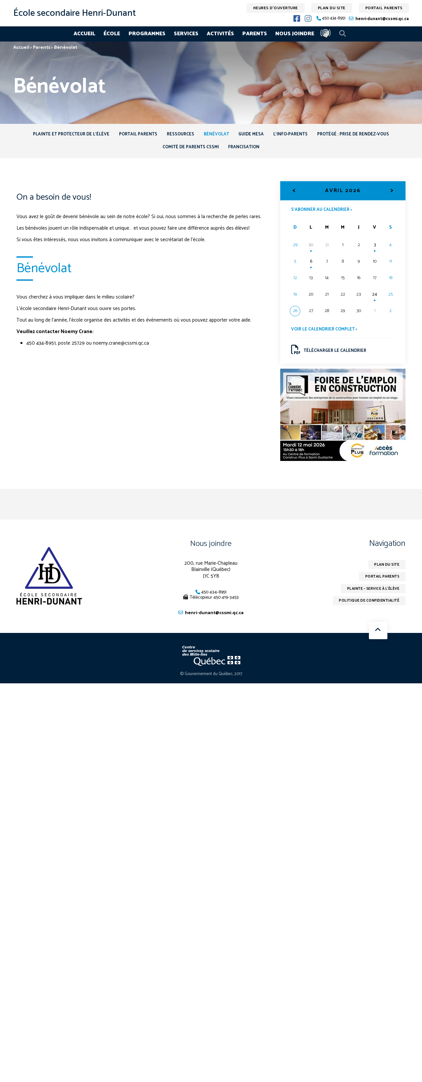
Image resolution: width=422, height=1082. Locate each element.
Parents (254, 33)
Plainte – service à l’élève (369, 597)
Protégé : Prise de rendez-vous (365, 135)
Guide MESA (255, 135)
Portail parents (384, 8)
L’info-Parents (298, 135)
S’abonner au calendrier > (323, 213)
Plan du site (332, 8)
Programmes (147, 33)
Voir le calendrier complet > (326, 333)
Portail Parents (130, 135)
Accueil (84, 33)
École (112, 33)
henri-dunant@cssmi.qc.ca (382, 18)
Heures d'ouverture (275, 8)
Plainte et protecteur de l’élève (58, 135)
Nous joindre (294, 33)
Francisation (246, 150)
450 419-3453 (226, 604)
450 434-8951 (334, 18)
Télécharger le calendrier (330, 355)
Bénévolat (216, 135)
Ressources (176, 135)
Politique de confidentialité (365, 610)
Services (186, 33)
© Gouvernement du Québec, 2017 (211, 681)
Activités (220, 33)
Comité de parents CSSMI (189, 150)
